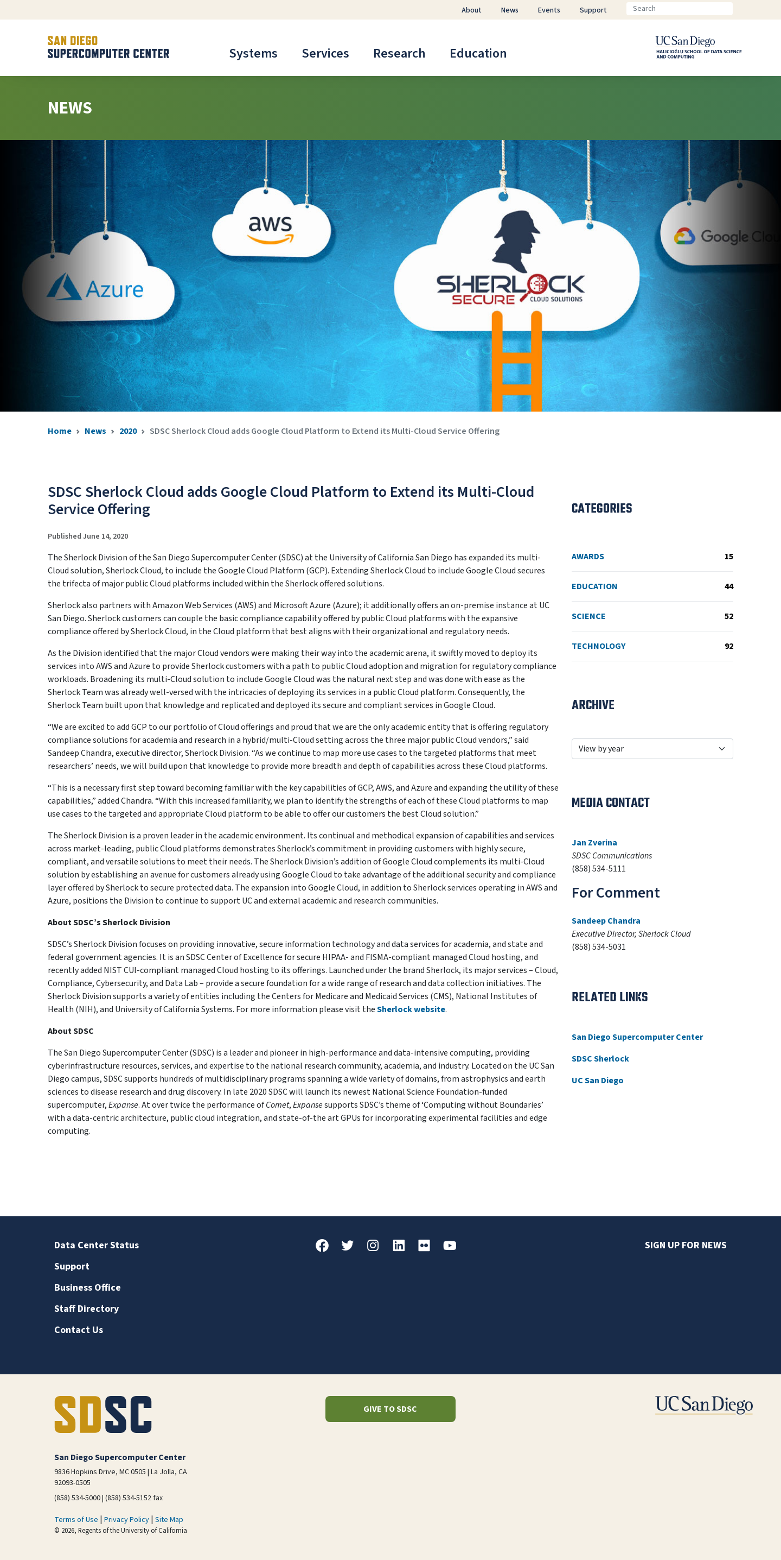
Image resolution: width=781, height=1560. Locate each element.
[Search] (679, 8)
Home (60, 431)
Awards (652, 556)
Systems (253, 53)
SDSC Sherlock (600, 1059)
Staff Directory (86, 1309)
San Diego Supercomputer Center (637, 1037)
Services (325, 53)
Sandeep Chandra (606, 921)
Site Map (169, 1519)
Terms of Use (76, 1519)
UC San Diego (598, 1081)
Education (478, 53)
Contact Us (78, 1330)
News (95, 431)
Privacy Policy (126, 1519)
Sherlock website (411, 1009)
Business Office (87, 1287)
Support (71, 1266)
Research (399, 53)
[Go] (741, 8)
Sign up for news (686, 1245)
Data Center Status (96, 1245)
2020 (128, 431)
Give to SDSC (390, 1409)
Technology (652, 646)
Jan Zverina (594, 843)
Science (652, 616)
